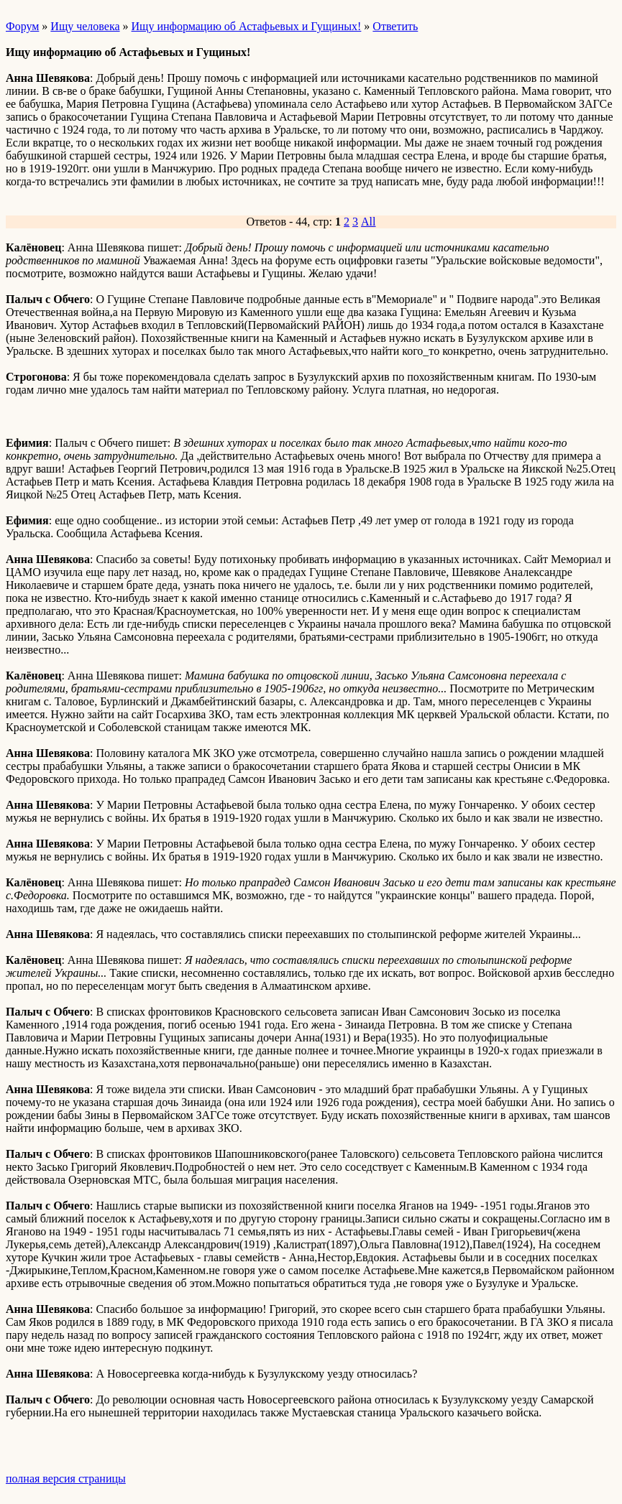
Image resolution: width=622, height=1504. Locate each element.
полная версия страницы (66, 1478)
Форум (22, 26)
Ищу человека (84, 26)
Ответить (395, 26)
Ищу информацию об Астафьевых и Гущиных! (247, 26)
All (368, 221)
